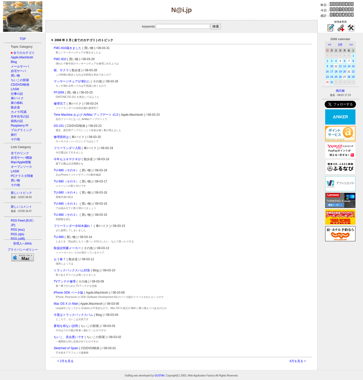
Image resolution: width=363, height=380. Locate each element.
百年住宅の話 (20, 116)
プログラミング (21, 130)
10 (331, 66)
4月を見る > (297, 361)
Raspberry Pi (19, 125)
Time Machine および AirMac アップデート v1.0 (86, 114)
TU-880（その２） (66, 215)
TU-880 (59, 237)
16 (327, 71)
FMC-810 (60, 59)
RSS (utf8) (18, 239)
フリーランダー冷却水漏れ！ (73, 226)
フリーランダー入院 (67, 148)
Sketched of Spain (66, 348)
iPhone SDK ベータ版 (68, 292)
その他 (15, 139)
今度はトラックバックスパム (73, 315)
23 (327, 77)
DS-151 (59, 126)
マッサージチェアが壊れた (72, 81)
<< (329, 44)
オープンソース (21, 167)
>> (351, 44)
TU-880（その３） (66, 203)
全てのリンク (20, 153)
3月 (340, 44)
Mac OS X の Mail (66, 303)
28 (349, 77)
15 (353, 66)
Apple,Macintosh (22, 57)
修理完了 (60, 103)
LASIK (15, 89)
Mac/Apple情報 (21, 162)
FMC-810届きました (67, 48)
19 (340, 71)
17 (331, 71)
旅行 (14, 134)
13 (344, 66)
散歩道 (15, 107)
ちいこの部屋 (20, 80)
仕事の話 (17, 94)
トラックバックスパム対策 (72, 270)
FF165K (59, 92)
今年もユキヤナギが (67, 159)
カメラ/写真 (19, 112)
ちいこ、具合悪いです (69, 337)
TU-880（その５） (66, 181)
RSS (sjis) (17, 234)
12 (340, 66)
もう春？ (60, 259)
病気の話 (17, 121)
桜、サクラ (61, 70)
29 (353, 77)
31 (331, 82)
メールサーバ (20, 66)
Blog (14, 62)
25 (336, 77)
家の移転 (17, 103)
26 (340, 77)
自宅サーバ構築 (21, 157)
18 (336, 71)
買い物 (15, 75)
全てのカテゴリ (24, 53)
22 (353, 71)
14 (349, 66)
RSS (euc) (18, 229)
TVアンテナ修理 (65, 281)
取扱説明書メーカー (67, 248)
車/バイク (17, 98)
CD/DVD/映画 (20, 84)
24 (331, 77)
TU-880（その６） (66, 170)
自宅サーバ (18, 71)
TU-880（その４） (66, 192)
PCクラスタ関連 (22, 176)
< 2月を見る (65, 361)
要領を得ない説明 (66, 326)
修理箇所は (61, 137)
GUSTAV (159, 375)
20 (344, 71)
